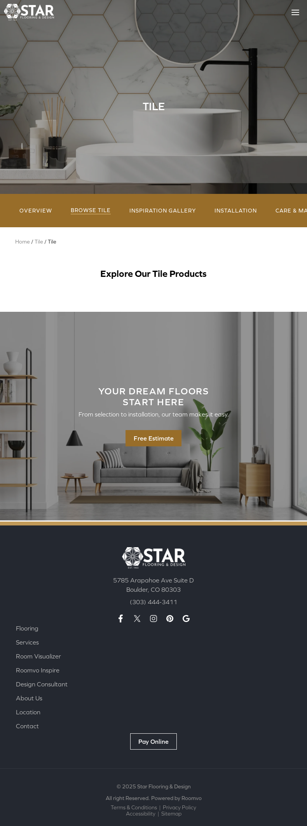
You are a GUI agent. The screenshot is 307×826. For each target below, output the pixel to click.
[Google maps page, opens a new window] (186, 618)
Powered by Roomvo (176, 798)
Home (22, 242)
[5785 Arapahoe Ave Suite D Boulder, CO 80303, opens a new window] (153, 584)
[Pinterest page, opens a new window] (170, 618)
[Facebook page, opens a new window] (121, 618)
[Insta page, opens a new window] (153, 618)
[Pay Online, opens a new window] (153, 741)
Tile (39, 242)
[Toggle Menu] (295, 12)
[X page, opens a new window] (137, 618)
